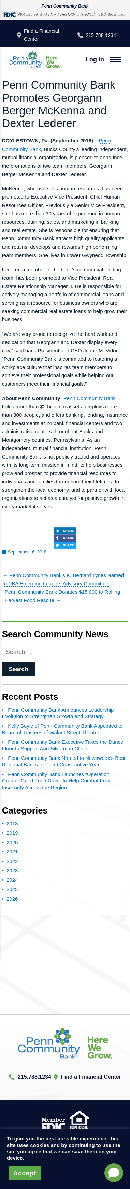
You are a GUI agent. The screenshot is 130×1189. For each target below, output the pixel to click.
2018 (12, 823)
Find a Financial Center (41, 35)
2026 (12, 899)
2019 (12, 833)
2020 (12, 842)
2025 (12, 889)
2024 (12, 880)
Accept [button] (24, 1173)
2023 (12, 870)
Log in (95, 59)
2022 (12, 861)
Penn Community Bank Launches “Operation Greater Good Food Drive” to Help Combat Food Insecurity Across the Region (57, 780)
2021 (12, 852)
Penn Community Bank (89, 398)
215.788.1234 (101, 35)
